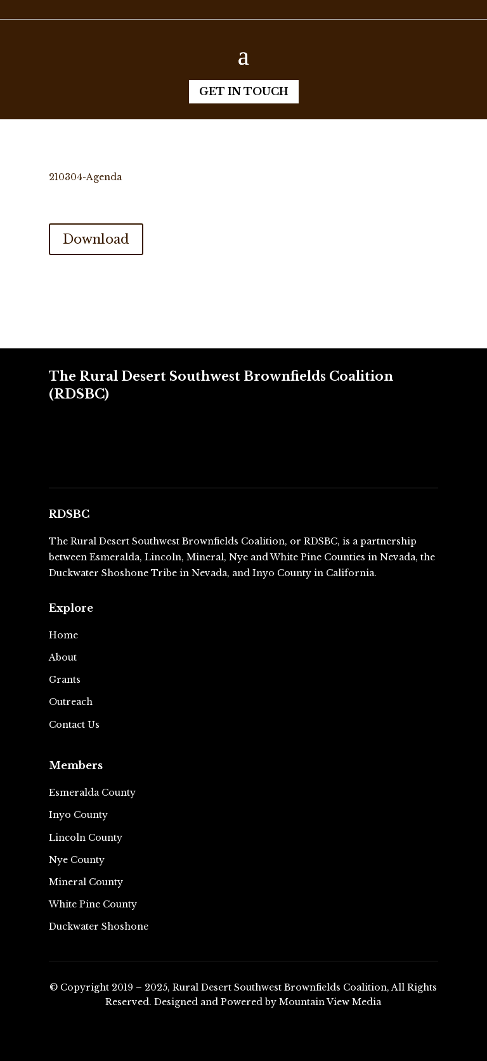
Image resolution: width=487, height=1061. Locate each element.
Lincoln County (85, 837)
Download (96, 239)
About (63, 657)
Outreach (71, 702)
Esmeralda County (92, 792)
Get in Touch (244, 91)
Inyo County (78, 814)
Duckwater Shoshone (98, 926)
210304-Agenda (85, 177)
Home (63, 635)
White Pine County (93, 904)
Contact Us (74, 724)
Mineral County (86, 882)
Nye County (77, 860)
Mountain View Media (330, 1002)
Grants (65, 679)
